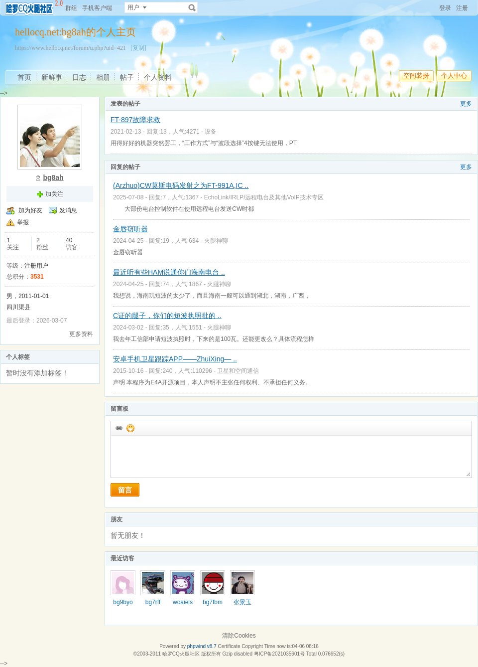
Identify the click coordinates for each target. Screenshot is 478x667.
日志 (79, 77)
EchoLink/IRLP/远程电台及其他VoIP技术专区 (264, 197)
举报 (23, 222)
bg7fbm (213, 602)
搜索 (192, 7)
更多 (466, 103)
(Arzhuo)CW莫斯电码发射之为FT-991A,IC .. (180, 185)
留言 (125, 490)
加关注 (54, 193)
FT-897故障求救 (135, 120)
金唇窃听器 (130, 229)
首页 (24, 77)
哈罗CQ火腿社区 (181, 654)
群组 (71, 8)
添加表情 (129, 427)
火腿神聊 (216, 240)
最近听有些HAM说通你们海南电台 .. (169, 272)
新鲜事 (51, 77)
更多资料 (81, 334)
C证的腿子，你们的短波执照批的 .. (167, 316)
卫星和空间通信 (238, 370)
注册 (462, 8)
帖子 (127, 77)
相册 (103, 77)
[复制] (138, 47)
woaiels (183, 602)
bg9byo (122, 602)
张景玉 (242, 602)
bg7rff (152, 602)
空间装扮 (416, 75)
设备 (211, 131)
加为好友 (30, 210)
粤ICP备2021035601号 (279, 654)
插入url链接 (118, 427)
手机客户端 (97, 8)
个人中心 (454, 75)
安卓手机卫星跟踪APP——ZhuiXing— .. (175, 359)
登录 (445, 8)
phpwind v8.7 (202, 646)
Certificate (229, 646)
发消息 (68, 210)
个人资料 (158, 77)
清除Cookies (238, 635)
